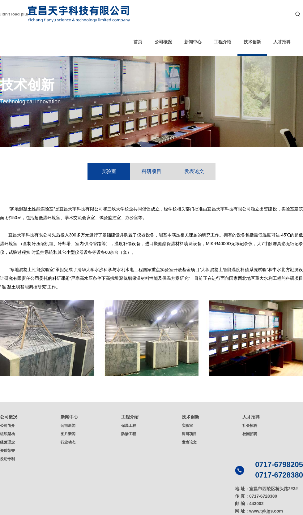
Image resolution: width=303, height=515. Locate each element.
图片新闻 (68, 434)
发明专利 (7, 459)
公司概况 (163, 41)
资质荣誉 (7, 450)
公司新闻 (68, 425)
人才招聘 (282, 41)
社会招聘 (249, 425)
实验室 (108, 171)
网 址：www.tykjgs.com (259, 511)
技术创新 (252, 41)
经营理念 (7, 442)
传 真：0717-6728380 (256, 496)
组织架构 (7, 434)
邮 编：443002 (249, 503)
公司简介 (7, 425)
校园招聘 (249, 434)
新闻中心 (193, 41)
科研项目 (151, 171)
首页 (138, 41)
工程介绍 (222, 41)
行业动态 (68, 442)
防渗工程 (128, 434)
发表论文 (194, 171)
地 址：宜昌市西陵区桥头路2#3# (266, 488)
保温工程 (128, 425)
